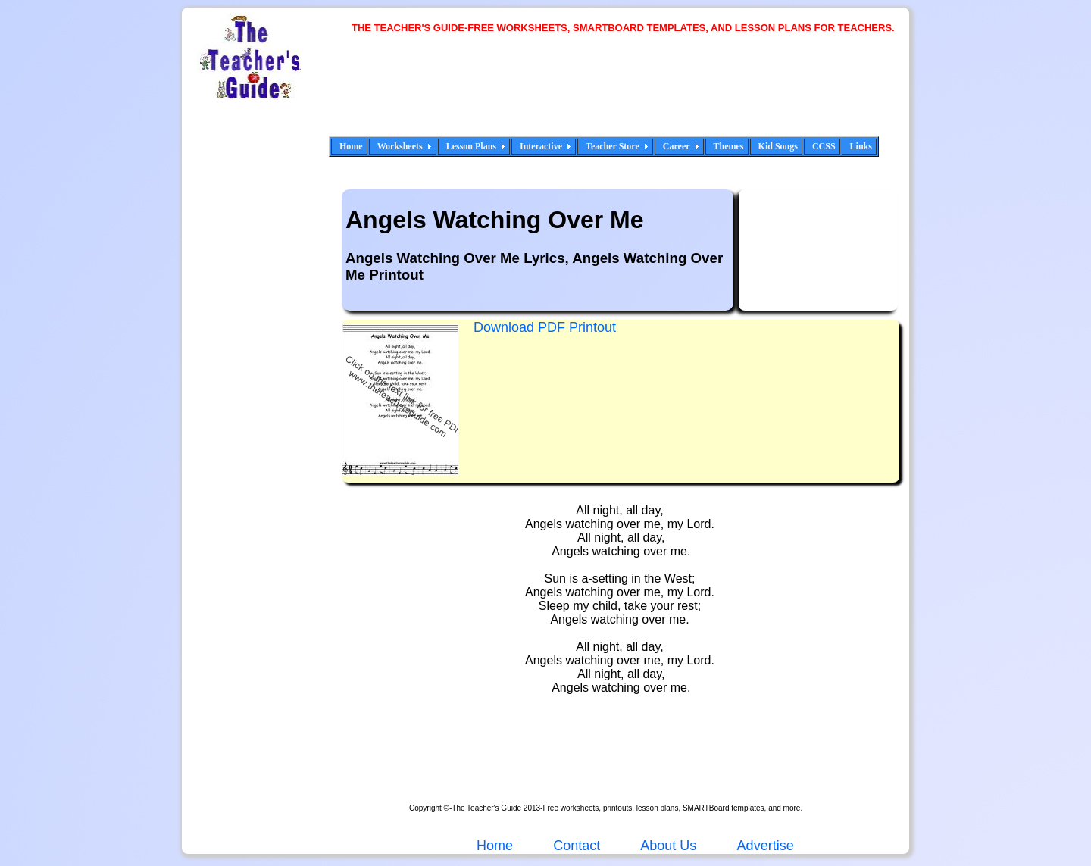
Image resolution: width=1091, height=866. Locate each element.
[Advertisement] (629, 95)
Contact (576, 845)
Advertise (765, 845)
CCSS (824, 146)
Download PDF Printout (545, 327)
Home (351, 146)
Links (861, 146)
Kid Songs (778, 146)
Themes (729, 146)
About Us (666, 845)
